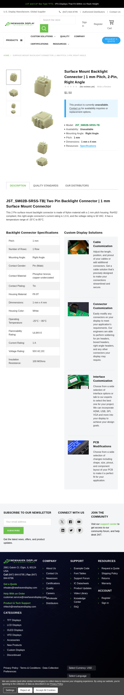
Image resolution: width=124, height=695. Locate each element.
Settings (10, 690)
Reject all (25, 690)
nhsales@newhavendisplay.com (20, 587)
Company (79, 36)
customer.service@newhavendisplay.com (25, 597)
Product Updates (82, 588)
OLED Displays (15, 630)
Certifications (39, 44)
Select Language (79, 676)
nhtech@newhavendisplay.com (20, 606)
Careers (50, 593)
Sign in (84, 24)
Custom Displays (16, 650)
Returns (106, 578)
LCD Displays (14, 625)
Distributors (52, 603)
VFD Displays (14, 635)
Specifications (88, 146)
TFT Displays (14, 620)
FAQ (76, 607)
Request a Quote (111, 40)
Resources (61, 44)
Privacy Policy (11, 668)
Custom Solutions (43, 36)
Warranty (106, 583)
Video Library (81, 593)
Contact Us (52, 573)
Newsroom (51, 578)
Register (98, 24)
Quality (64, 36)
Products (12, 40)
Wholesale (51, 598)
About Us (51, 568)
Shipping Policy (110, 573)
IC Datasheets (81, 583)
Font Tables (80, 573)
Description (18, 185)
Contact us (75, 108)
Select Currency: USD (81, 668)
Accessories (13, 640)
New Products (14, 645)
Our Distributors (77, 185)
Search (44, 28)
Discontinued (14, 655)
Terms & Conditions (30, 668)
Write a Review (104, 86)
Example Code (81, 568)
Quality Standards (45, 185)
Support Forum (82, 578)
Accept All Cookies (46, 690)
